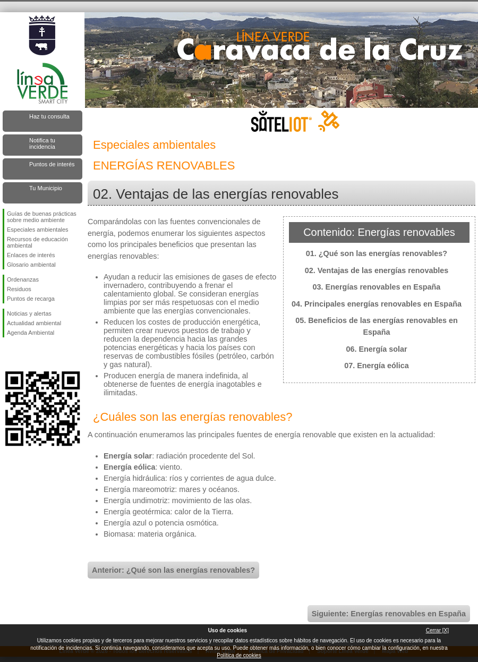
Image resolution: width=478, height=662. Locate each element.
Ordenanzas (23, 279)
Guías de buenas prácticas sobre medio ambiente (41, 216)
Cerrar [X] (437, 630)
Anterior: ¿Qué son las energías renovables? (173, 570)
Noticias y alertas (29, 313)
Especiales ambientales (38, 229)
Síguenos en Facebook (9, 354)
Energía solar (128, 456)
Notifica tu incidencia (42, 143)
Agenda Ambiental (30, 332)
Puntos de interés (52, 164)
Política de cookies (239, 655)
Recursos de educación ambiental (37, 242)
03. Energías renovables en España (377, 287)
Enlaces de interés (31, 255)
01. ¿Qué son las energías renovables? (376, 253)
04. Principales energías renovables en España (377, 304)
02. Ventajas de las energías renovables (376, 270)
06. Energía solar (376, 349)
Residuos (19, 289)
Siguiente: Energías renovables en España (389, 613)
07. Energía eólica (376, 365)
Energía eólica (130, 467)
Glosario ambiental (31, 264)
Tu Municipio (45, 188)
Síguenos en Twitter (26, 354)
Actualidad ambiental (34, 323)
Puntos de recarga (31, 298)
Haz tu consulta (49, 116)
